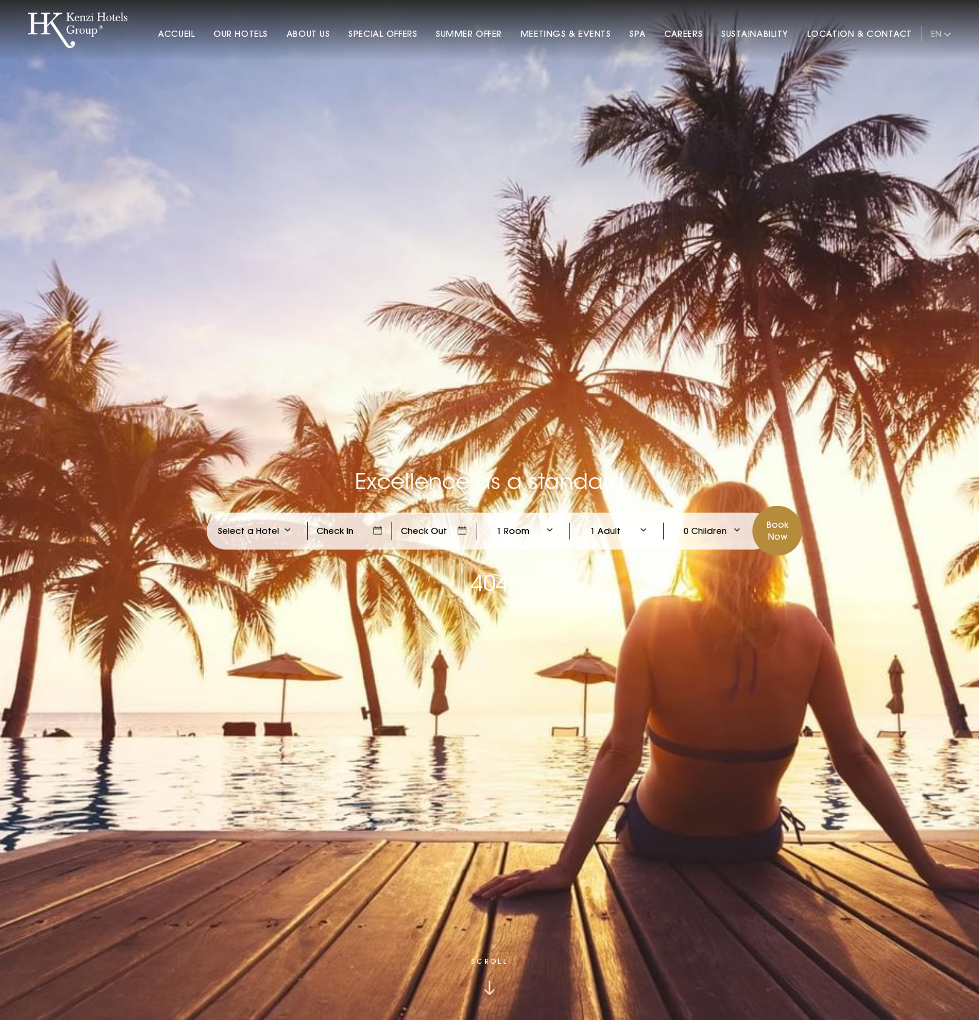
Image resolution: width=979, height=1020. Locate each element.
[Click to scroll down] (489, 976)
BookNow (778, 530)
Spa (637, 33)
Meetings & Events (566, 33)
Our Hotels (241, 33)
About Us (308, 33)
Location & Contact (859, 33)
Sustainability (755, 33)
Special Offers (382, 33)
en (936, 33)
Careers (683, 33)
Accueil (176, 33)
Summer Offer (469, 33)
